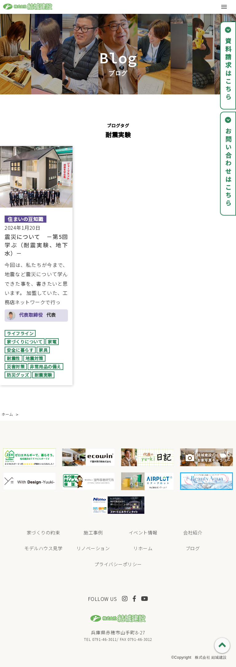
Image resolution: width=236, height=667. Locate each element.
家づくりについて (24, 342)
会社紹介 (192, 532)
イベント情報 (143, 532)
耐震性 (13, 358)
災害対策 (16, 366)
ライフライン (20, 333)
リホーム (142, 548)
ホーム (7, 414)
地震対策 (34, 358)
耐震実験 (43, 375)
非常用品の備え (45, 366)
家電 (52, 342)
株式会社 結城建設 (211, 657)
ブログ (193, 548)
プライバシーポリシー (118, 564)
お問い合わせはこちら (228, 168)
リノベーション (93, 548)
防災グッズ (18, 375)
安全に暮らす (20, 350)
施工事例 (93, 532)
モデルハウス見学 (43, 548)
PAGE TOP (222, 645)
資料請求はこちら (228, 69)
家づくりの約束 (43, 532)
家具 (43, 350)
